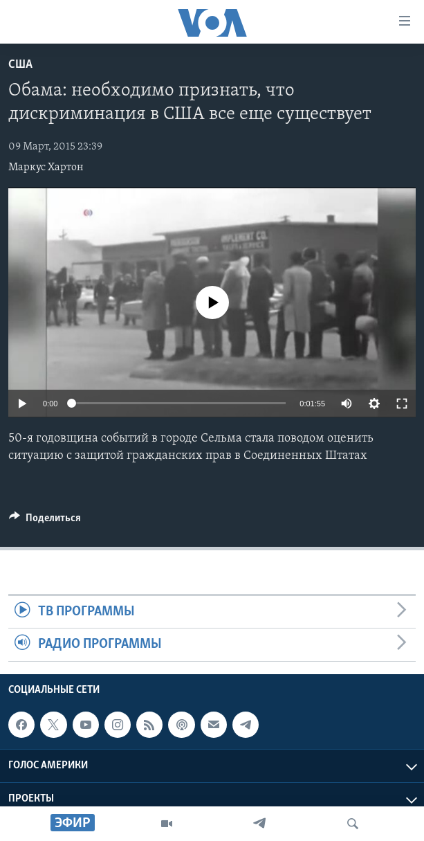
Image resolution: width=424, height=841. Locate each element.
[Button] (45, 521)
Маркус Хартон (46, 167)
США (20, 64)
